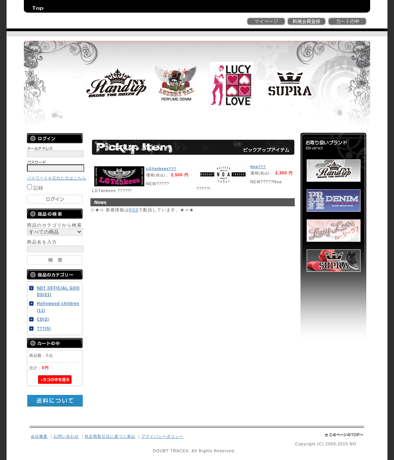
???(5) (44, 328)
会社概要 (39, 436)
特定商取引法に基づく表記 (110, 436)
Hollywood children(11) (58, 306)
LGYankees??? (161, 169)
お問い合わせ (66, 436)
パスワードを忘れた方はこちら (56, 178)
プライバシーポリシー (162, 436)
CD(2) (43, 319)
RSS (134, 209)
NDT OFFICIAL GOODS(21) (58, 291)
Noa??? (258, 167)
